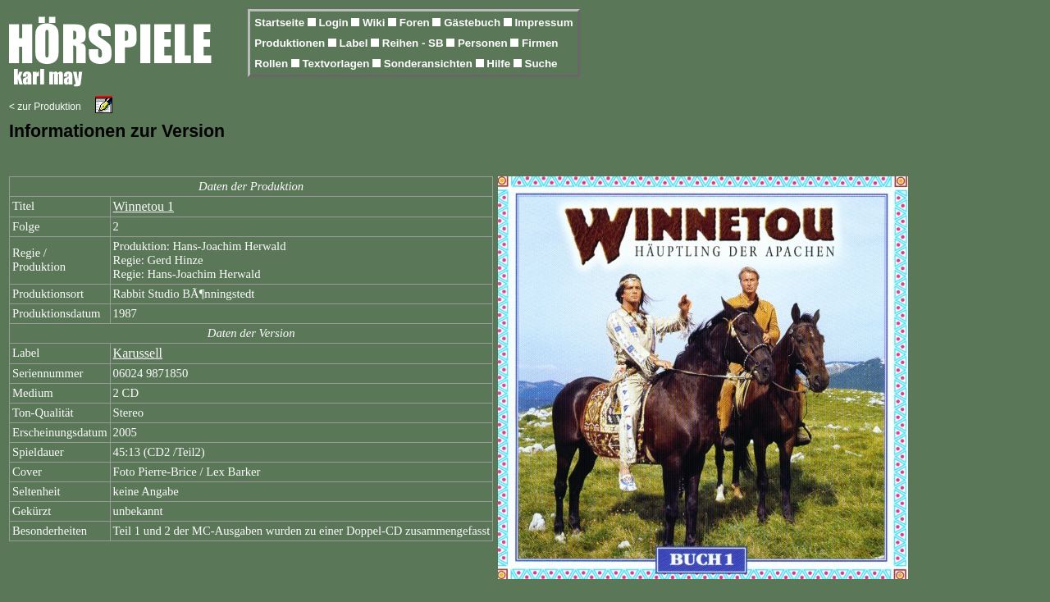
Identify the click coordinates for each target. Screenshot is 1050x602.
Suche (541, 63)
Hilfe (500, 63)
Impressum (543, 22)
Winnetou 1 (143, 206)
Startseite (280, 22)
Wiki (375, 22)
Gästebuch (474, 22)
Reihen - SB (414, 43)
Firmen (540, 43)
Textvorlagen (337, 63)
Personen (484, 43)
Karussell (137, 353)
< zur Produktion (45, 106)
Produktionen (291, 43)
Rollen (272, 63)
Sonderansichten (430, 63)
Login (334, 22)
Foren (416, 22)
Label (356, 43)
